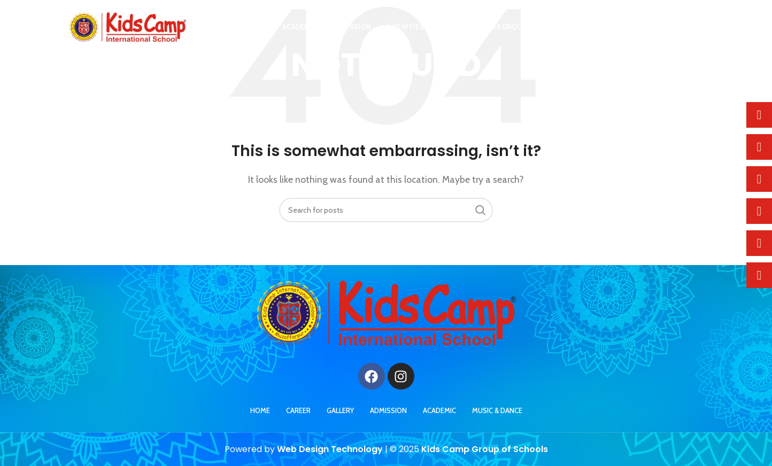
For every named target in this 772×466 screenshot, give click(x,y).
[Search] (386, 210)
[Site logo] (127, 27)
